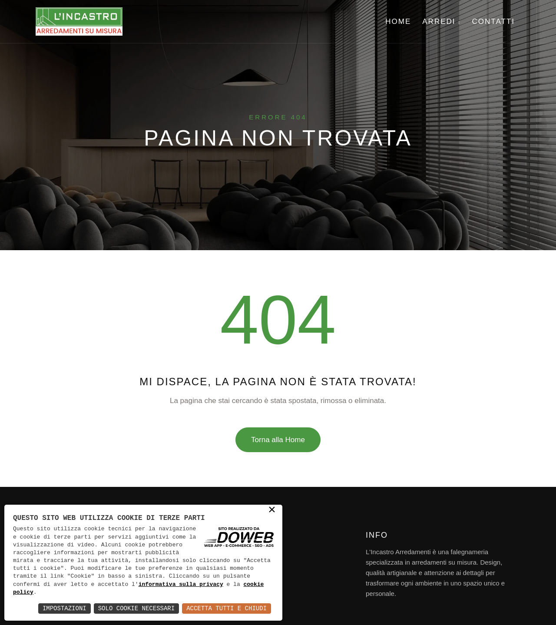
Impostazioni (64, 608)
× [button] (272, 510)
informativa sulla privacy (181, 585)
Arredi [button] (441, 21)
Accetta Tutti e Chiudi (226, 608)
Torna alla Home (278, 440)
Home (398, 21)
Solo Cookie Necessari (136, 608)
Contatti (493, 21)
